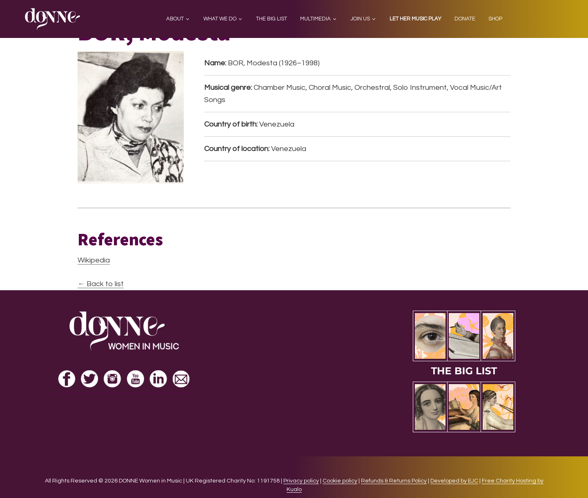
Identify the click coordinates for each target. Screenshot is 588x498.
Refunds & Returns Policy (394, 481)
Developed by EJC (454, 481)
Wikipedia (94, 260)
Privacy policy (301, 481)
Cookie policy (340, 481)
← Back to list (101, 284)
